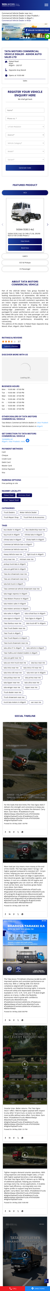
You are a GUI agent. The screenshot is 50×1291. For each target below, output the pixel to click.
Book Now (25, 248)
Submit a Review (11, 346)
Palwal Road (9, 495)
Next (47, 225)
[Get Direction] (27, 442)
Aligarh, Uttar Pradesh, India (13, 441)
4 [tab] (28, 37)
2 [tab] (23, 37)
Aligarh (40, 426)
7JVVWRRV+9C (7, 439)
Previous (2, 225)
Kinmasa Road (24, 495)
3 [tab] (26, 37)
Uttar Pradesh (42, 422)
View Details (25, 241)
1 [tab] (21, 37)
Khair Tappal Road (11, 500)
